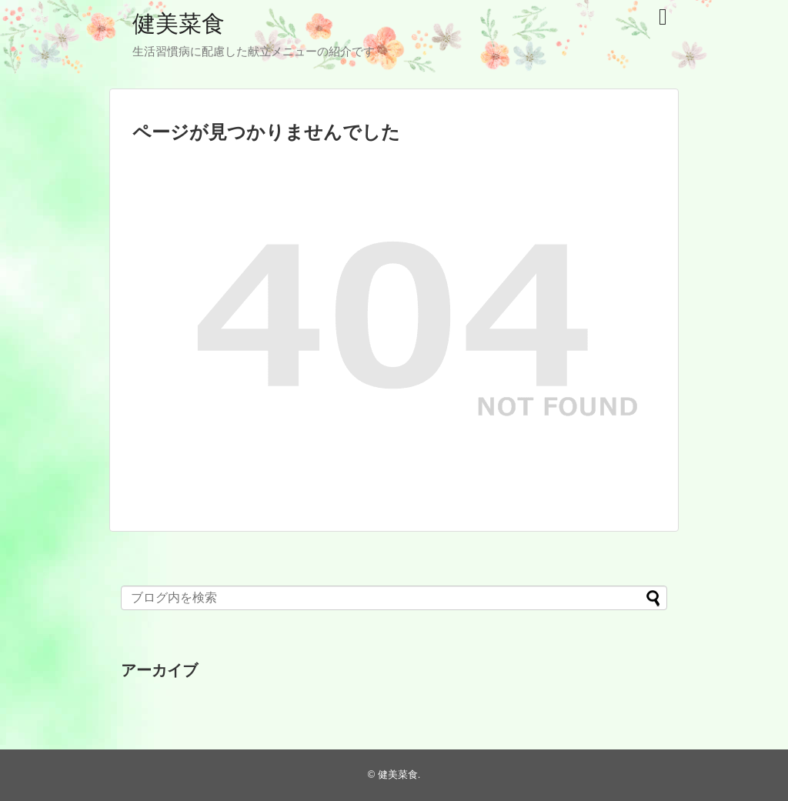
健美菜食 (178, 23)
